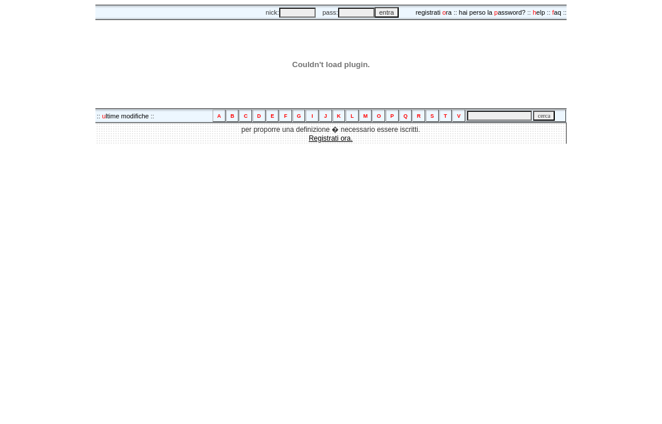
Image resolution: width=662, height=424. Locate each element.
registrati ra (434, 12)
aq (556, 12)
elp (538, 12)
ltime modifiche (125, 116)
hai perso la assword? (492, 12)
